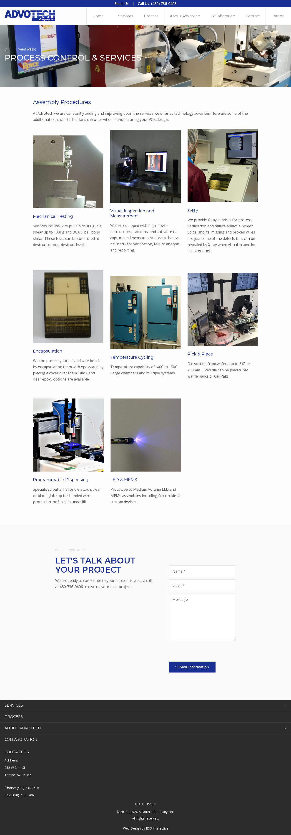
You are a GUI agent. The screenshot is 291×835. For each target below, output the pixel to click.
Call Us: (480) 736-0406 (157, 3)
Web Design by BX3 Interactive (145, 828)
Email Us (122, 3)
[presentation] (203, 653)
